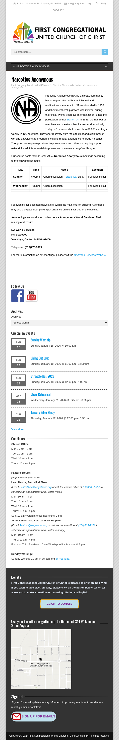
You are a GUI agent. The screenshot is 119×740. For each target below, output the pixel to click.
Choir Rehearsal (40, 394)
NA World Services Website (90, 254)
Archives (16, 316)
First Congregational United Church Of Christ (35, 85)
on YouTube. (62, 558)
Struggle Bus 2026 (42, 376)
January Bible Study (42, 412)
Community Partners (73, 85)
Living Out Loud (40, 358)
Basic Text (73, 119)
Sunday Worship (40, 340)
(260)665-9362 (91, 487)
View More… (18, 429)
